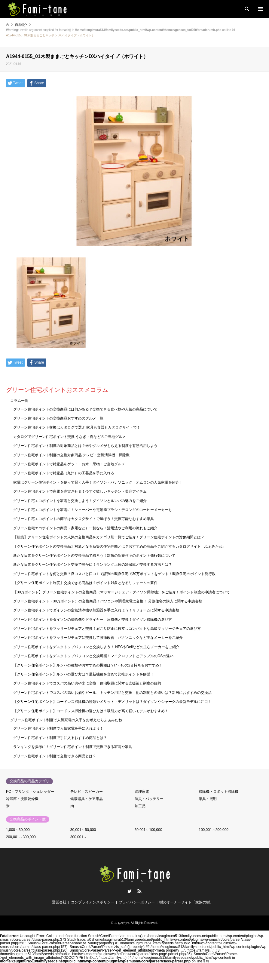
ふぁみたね (121, 923)
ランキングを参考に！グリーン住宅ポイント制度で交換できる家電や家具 (72, 747)
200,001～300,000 (21, 837)
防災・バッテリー (149, 799)
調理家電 (142, 791)
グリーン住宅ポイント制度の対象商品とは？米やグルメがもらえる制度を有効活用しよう (85, 446)
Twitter (129, 891)
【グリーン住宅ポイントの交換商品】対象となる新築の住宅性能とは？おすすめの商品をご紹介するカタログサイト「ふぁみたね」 (119, 546)
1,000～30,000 (18, 830)
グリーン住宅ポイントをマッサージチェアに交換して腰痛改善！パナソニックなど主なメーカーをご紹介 (98, 637)
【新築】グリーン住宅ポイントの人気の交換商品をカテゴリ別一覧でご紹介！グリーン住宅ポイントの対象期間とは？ (108, 537)
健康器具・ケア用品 (86, 799)
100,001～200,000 (213, 830)
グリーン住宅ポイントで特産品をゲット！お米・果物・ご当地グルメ (69, 464)
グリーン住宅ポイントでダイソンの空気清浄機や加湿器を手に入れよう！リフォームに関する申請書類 (96, 610)
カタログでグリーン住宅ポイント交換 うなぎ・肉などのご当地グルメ (69, 437)
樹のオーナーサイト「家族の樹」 (186, 902)
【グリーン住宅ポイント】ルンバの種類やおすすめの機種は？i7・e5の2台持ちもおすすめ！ (88, 665)
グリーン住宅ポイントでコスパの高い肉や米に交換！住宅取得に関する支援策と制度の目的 (87, 683)
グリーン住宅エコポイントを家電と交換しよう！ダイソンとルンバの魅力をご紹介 (80, 501)
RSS (139, 891)
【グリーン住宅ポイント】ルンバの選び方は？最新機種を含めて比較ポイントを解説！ (83, 674)
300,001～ (78, 837)
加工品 (140, 806)
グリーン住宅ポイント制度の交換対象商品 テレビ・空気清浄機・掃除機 (71, 455)
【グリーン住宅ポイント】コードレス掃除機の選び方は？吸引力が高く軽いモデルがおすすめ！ (90, 711)
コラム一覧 (19, 400)
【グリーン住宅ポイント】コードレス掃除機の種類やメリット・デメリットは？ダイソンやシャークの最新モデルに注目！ (112, 702)
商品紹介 (21, 24)
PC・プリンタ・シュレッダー (30, 791)
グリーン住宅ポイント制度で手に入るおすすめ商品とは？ (60, 738)
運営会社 (59, 902)
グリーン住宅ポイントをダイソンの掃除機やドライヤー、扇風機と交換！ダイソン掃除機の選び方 (92, 619)
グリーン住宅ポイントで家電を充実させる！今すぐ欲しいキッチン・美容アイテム (80, 491)
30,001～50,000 (83, 830)
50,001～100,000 (148, 830)
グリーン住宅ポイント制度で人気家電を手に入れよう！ (58, 728)
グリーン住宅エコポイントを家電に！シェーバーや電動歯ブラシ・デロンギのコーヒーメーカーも (92, 510)
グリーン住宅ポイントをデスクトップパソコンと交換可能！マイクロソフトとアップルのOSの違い (93, 656)
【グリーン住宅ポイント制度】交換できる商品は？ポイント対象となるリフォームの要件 (85, 583)
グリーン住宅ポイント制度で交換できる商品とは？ (54, 756)
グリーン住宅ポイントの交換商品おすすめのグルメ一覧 (58, 418)
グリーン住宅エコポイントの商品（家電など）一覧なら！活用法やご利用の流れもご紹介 (85, 528)
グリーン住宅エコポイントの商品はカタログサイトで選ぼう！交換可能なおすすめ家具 (83, 519)
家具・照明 (208, 799)
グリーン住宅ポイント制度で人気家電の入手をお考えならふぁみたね (66, 720)
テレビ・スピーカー (86, 791)
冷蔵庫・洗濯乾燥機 (22, 799)
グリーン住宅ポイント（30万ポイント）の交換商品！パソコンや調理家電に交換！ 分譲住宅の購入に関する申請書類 (107, 601)
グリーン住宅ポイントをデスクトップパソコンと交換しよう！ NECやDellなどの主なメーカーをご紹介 (96, 647)
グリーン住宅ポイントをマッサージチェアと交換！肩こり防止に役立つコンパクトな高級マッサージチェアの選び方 (107, 628)
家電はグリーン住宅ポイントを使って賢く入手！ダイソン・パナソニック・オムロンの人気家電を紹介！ (98, 482)
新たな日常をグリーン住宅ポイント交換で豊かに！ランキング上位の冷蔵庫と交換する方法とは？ (92, 564)
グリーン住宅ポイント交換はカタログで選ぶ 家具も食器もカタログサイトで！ (76, 427)
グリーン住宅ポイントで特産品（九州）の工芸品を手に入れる (63, 473)
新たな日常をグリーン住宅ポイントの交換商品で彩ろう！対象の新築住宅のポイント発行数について (94, 555)
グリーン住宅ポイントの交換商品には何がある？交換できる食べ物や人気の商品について (85, 409)
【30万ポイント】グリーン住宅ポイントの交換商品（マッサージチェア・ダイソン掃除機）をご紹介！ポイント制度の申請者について (121, 592)
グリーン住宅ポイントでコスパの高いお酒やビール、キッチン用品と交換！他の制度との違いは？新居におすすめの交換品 (112, 693)
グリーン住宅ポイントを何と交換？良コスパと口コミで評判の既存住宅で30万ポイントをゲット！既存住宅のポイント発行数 (114, 574)
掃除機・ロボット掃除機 (218, 791)
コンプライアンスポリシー (92, 902)
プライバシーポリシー (137, 902)
